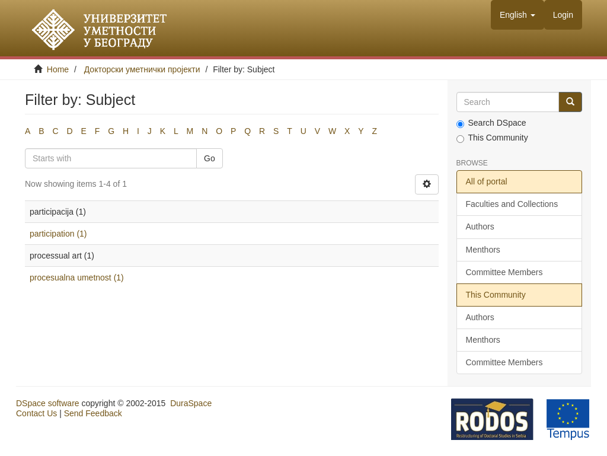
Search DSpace (491, 123)
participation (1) (58, 233)
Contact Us (36, 413)
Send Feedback (93, 413)
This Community (492, 138)
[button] (517, 15)
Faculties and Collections (512, 204)
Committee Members (504, 272)
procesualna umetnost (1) (77, 277)
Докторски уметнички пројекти (142, 69)
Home (58, 69)
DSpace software (47, 403)
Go (209, 158)
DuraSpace (191, 403)
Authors (480, 226)
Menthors (483, 249)
